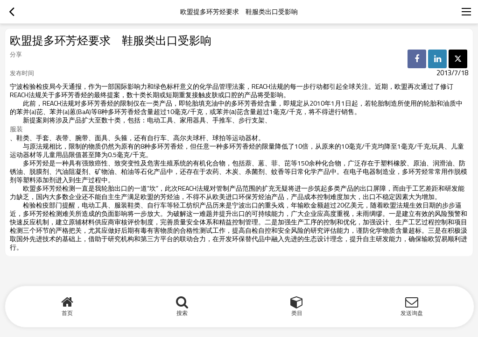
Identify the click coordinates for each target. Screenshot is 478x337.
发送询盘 (412, 312)
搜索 (182, 312)
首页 (67, 312)
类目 (296, 312)
